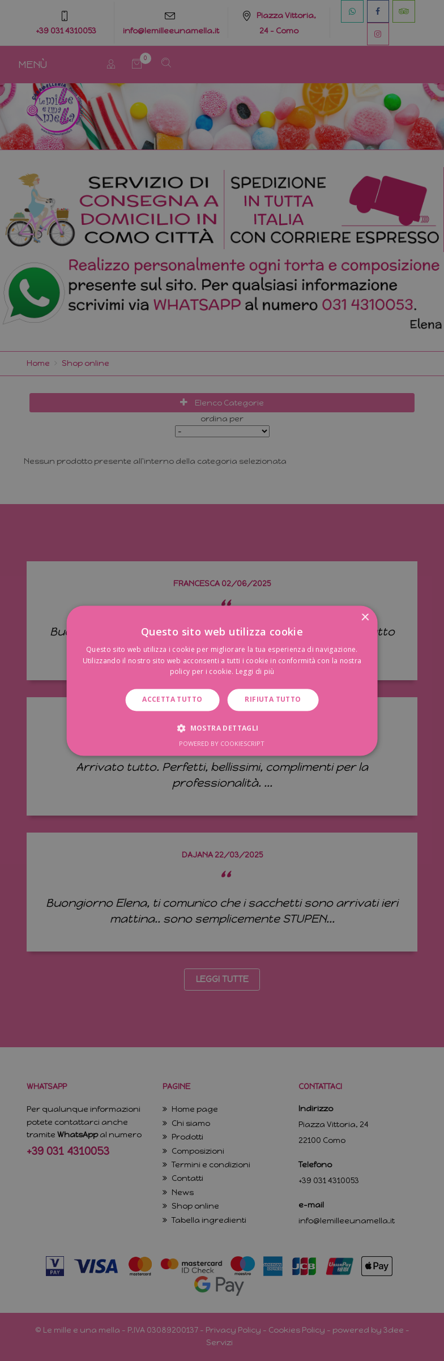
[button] (221, 727)
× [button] (364, 617)
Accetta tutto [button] (172, 700)
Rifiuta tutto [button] (273, 700)
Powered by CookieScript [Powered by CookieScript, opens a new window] (221, 743)
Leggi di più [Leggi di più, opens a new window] (255, 672)
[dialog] (222, 680)
